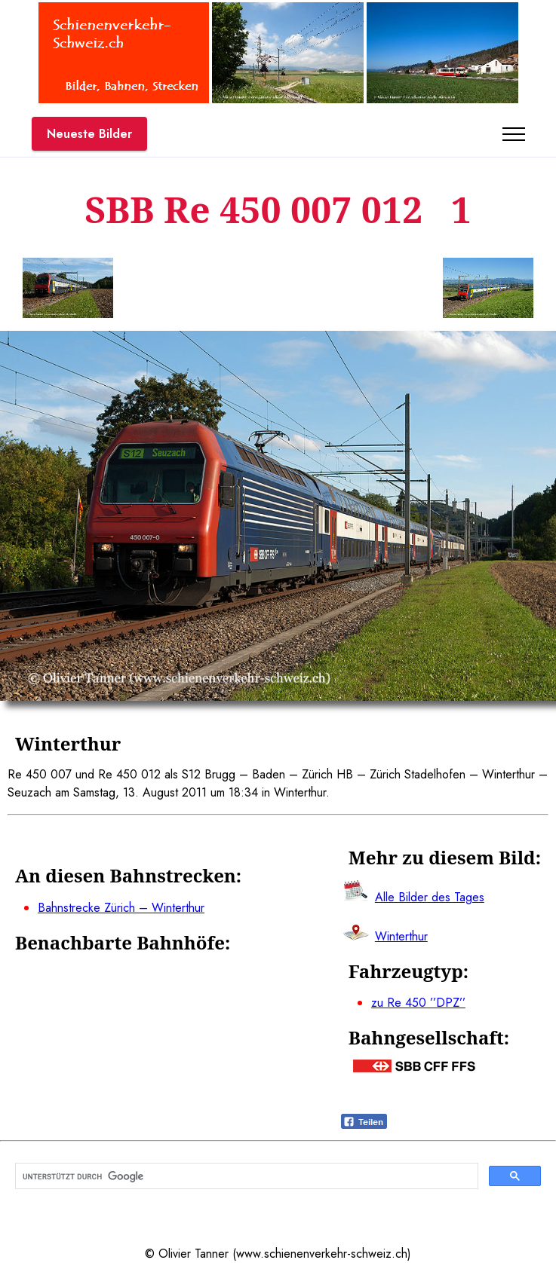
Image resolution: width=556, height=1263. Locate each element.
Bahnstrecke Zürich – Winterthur (121, 907)
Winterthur (401, 936)
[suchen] (245, 1176)
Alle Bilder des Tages (429, 897)
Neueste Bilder (89, 133)
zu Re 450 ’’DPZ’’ (418, 1002)
